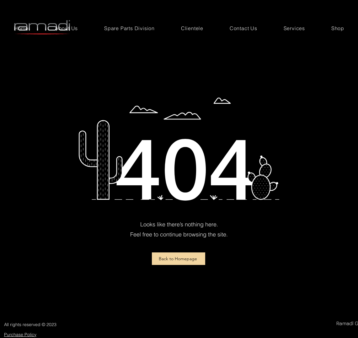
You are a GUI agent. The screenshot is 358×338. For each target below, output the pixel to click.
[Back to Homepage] (178, 258)
